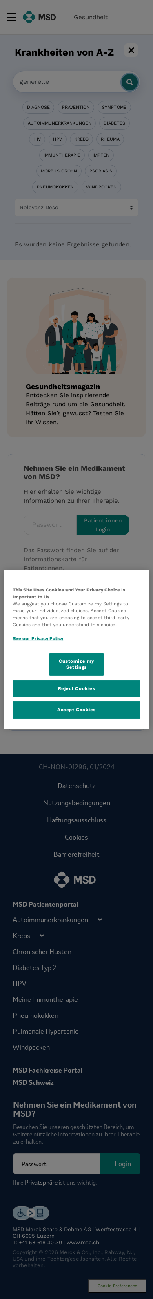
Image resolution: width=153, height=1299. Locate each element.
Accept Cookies (76, 709)
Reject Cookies (76, 688)
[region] (76, 649)
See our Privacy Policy (38, 638)
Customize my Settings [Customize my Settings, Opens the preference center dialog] (76, 664)
